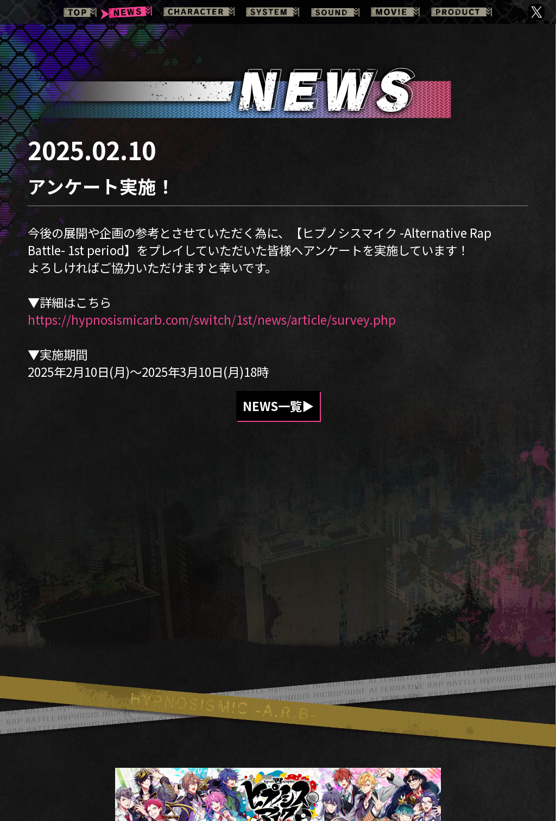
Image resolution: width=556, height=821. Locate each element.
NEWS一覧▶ (278, 406)
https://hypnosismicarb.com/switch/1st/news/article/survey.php (212, 319)
